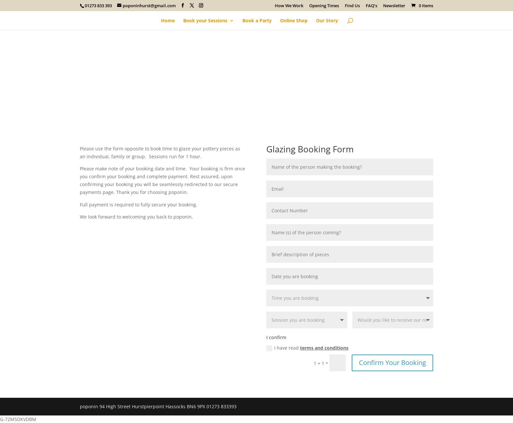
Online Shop (294, 21)
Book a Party (257, 21)
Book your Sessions (205, 21)
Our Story (327, 21)
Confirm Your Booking (392, 362)
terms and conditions (324, 348)
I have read (307, 348)
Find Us (352, 6)
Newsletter (394, 6)
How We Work (289, 6)
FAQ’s (371, 6)
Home (168, 21)
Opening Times (324, 6)
